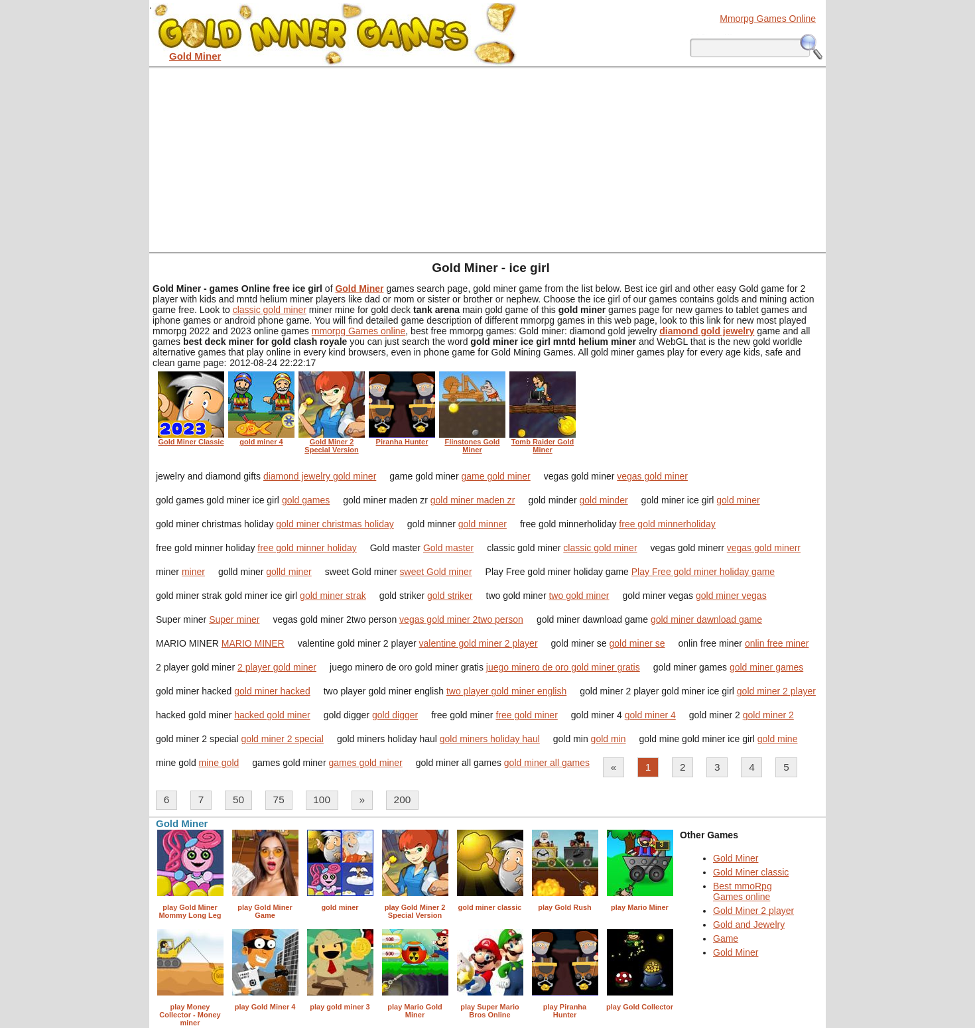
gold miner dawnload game (706, 619)
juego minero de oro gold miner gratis (563, 667)
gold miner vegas (731, 595)
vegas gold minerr (764, 548)
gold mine (777, 739)
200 (402, 799)
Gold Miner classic (751, 872)
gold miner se (637, 643)
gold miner (737, 500)
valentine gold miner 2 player (478, 643)
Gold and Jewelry (749, 924)
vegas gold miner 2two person (461, 619)
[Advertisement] (487, 159)
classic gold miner (269, 309)
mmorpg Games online (359, 331)
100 (321, 799)
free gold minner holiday (306, 548)
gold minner (482, 524)
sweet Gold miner (436, 571)
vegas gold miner (652, 476)
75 (279, 799)
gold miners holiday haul (490, 739)
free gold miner (526, 715)
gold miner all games (547, 762)
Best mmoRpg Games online (742, 891)
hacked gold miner (272, 715)
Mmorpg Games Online (768, 18)
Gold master (448, 548)
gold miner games (766, 667)
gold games (306, 500)
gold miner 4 (650, 715)
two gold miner (579, 595)
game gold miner (495, 476)
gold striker (449, 595)
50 (238, 799)
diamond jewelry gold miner (319, 476)
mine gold (219, 762)
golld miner (288, 571)
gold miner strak (333, 595)
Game (725, 938)
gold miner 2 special (282, 739)
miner (193, 571)
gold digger (395, 715)
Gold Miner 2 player (753, 910)
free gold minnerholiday (667, 524)
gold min (608, 739)
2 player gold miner (276, 667)
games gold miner (365, 762)
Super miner (234, 619)
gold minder (603, 500)
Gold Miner (735, 858)
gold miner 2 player (776, 691)
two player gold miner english (506, 691)
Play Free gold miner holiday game (703, 571)
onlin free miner (777, 643)
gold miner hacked (272, 691)
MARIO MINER (253, 643)
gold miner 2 (768, 715)
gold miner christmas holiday (334, 524)
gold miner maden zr (472, 500)
